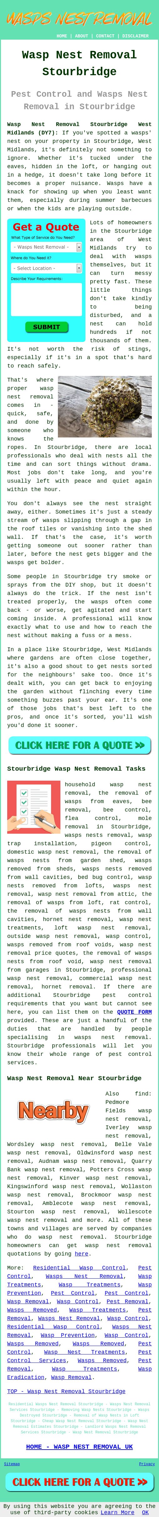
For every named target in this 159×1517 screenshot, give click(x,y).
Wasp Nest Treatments (84, 1352)
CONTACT (105, 36)
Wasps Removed (32, 1310)
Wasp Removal (28, 1302)
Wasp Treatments (90, 1285)
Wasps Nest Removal (84, 1276)
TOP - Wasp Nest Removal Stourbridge (66, 1391)
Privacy (147, 1464)
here (81, 1254)
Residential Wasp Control (79, 1268)
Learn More (118, 1513)
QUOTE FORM (134, 1012)
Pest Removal (127, 1302)
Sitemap (12, 1464)
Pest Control (73, 1293)
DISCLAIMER (135, 36)
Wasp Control (78, 1302)
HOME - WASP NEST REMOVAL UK (79, 1447)
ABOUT (81, 36)
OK (145, 1513)
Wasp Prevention (68, 1335)
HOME (62, 36)
